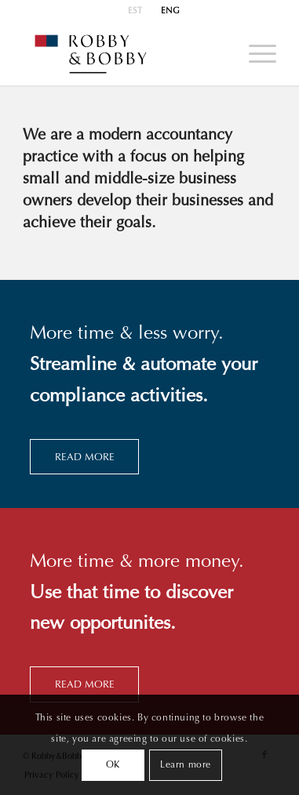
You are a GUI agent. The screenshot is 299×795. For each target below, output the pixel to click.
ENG (170, 11)
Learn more (185, 765)
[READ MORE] (84, 457)
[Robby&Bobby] (124, 54)
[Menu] (254, 54)
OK (113, 765)
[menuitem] (135, 12)
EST (135, 11)
